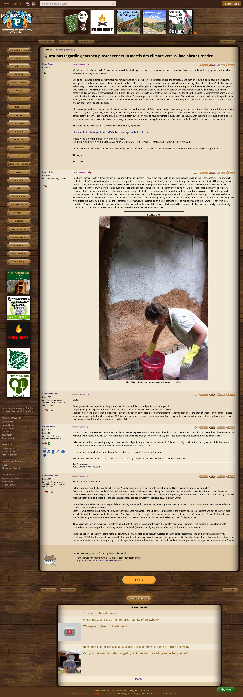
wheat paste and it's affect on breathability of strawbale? (121, 619)
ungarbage (19, 123)
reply (139, 580)
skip (19, 188)
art (19, 156)
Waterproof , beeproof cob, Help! (105, 626)
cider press (19, 213)
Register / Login (231, 4)
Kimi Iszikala (48, 426)
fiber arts (19, 148)
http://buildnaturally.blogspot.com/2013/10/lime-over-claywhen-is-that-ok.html (110, 132)
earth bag (70, 50)
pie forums (19, 245)
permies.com (19, 237)
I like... (45, 448)
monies (19, 99)
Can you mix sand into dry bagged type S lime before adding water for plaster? (135, 653)
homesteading (19, 83)
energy (19, 91)
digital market (19, 229)
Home (6, 3)
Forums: (49, 50)
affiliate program (95, 694)
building (19, 74)
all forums (19, 262)
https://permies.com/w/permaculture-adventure (99, 560)
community (19, 131)
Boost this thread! (139, 598)
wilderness (19, 139)
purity (19, 115)
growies (19, 58)
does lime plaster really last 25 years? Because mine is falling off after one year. (136, 646)
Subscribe (18, 4)
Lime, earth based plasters (101, 613)
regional (19, 172)
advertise (82, 694)
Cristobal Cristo (50, 394)
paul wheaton (158, 694)
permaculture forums (19, 50)
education (19, 180)
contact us (71, 694)
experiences (19, 196)
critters (19, 66)
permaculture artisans (19, 164)
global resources (19, 205)
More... (139, 679)
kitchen (19, 107)
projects (19, 221)
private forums (19, 253)
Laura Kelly (47, 172)
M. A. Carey (47, 64)
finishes (59, 50)
